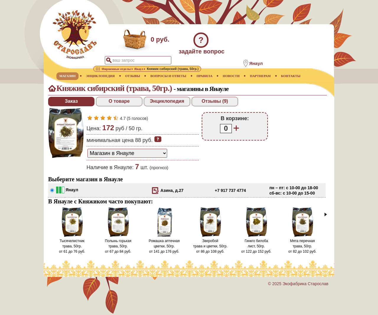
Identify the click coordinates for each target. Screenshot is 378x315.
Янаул (72, 189)
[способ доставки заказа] (127, 153)
